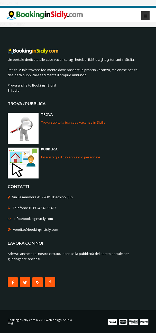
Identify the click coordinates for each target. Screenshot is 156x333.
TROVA (47, 114)
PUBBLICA (49, 149)
